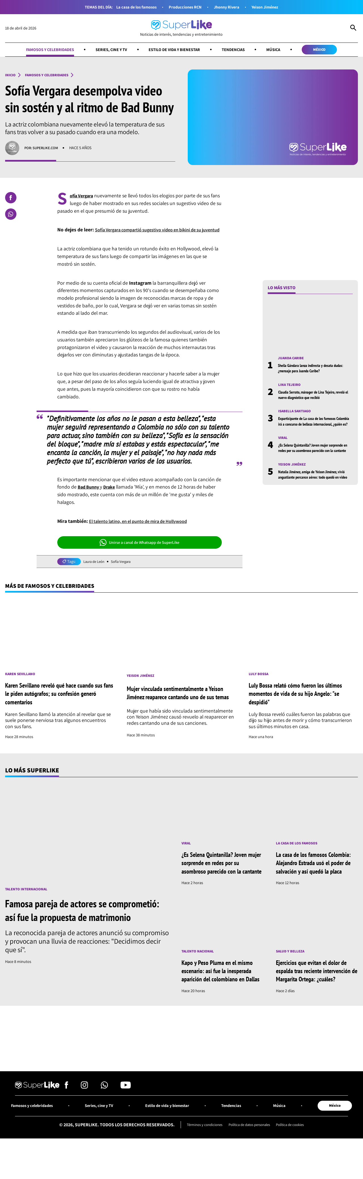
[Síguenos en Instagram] (84, 1115)
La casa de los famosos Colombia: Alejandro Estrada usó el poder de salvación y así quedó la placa (316, 877)
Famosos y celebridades (40, 50)
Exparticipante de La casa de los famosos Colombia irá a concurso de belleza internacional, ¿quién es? (311, 426)
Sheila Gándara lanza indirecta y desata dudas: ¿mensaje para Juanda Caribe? (310, 369)
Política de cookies (295, 1154)
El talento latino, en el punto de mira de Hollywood (144, 529)
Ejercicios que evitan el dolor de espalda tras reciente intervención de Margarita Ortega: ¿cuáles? (316, 994)
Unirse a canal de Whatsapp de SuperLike (139, 550)
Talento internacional (29, 899)
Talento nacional (200, 969)
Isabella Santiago (296, 413)
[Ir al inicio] (181, 28)
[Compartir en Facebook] (10, 198)
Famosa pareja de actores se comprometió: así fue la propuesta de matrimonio (80, 927)
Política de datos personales (249, 1154)
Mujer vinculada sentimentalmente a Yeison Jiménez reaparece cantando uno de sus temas (180, 703)
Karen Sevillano (22, 683)
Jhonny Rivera (228, 7)
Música (280, 50)
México (329, 49)
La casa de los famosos (132, 7)
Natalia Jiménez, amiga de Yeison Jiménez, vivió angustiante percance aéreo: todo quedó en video (315, 491)
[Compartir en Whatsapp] (10, 214)
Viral (283, 445)
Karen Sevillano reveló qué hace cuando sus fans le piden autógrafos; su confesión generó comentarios (57, 703)
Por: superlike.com (43, 148)
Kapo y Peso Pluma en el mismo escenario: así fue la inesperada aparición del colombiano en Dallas (221, 994)
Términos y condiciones (200, 1154)
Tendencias (238, 50)
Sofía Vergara (125, 569)
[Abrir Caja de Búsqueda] (353, 28)
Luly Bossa (260, 683)
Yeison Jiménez (269, 7)
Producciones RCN (184, 7)
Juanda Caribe (292, 358)
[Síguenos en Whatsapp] (104, 1115)
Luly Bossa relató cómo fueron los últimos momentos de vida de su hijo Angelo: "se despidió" (301, 703)
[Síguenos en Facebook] (66, 1115)
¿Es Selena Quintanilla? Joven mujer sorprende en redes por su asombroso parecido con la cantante (308, 458)
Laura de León (95, 569)
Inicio (11, 75)
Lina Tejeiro (290, 385)
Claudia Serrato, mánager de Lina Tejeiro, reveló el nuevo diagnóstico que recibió (311, 396)
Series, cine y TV (106, 50)
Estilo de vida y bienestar (175, 50)
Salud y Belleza (292, 969)
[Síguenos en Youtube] (126, 1115)
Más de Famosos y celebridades (54, 594)
